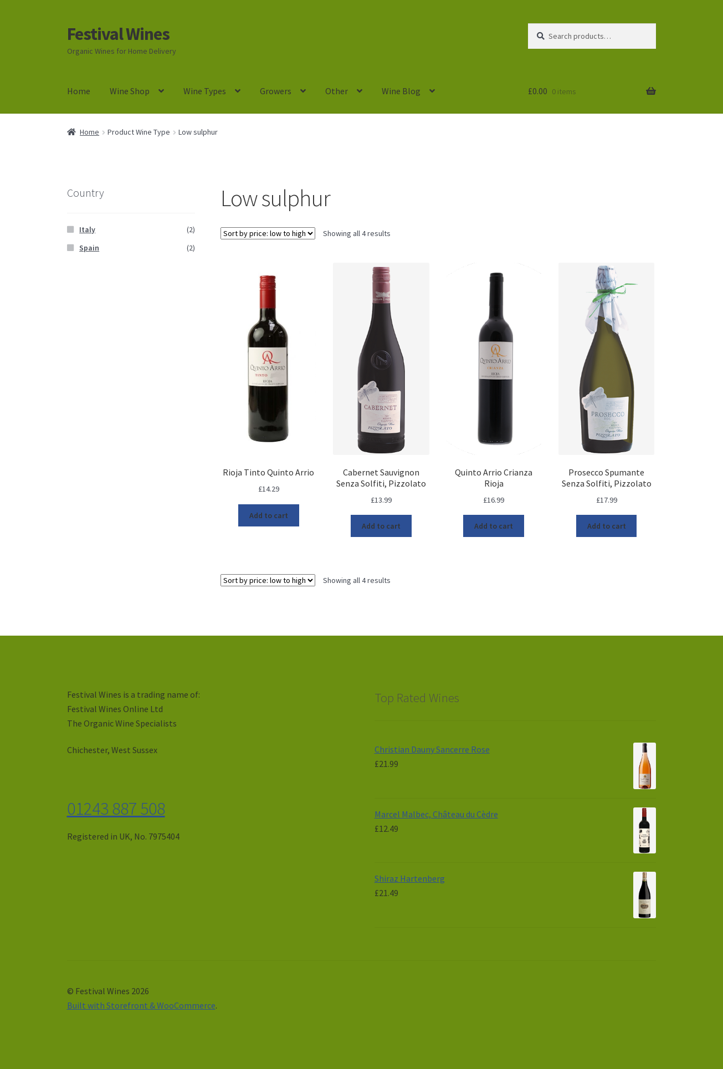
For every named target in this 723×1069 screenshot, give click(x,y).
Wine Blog (401, 90)
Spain (89, 248)
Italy (87, 229)
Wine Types (204, 90)
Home (78, 90)
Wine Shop (130, 90)
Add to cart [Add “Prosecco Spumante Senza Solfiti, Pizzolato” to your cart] (606, 526)
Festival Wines (118, 34)
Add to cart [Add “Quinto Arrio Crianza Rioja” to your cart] (493, 526)
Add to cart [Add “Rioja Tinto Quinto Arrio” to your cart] (268, 515)
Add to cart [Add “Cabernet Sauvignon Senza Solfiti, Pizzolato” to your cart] (381, 526)
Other (336, 90)
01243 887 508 (116, 808)
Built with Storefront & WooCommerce (141, 1005)
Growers (275, 90)
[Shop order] (268, 233)
